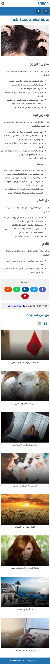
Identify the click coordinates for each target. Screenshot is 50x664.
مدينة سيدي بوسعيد (25, 609)
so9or (43, 3)
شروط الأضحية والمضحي (25, 403)
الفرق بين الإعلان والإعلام (25, 650)
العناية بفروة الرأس (14, 306)
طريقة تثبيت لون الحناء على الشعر (25, 568)
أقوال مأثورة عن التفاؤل (25, 527)
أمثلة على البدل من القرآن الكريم (25, 445)
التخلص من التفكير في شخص (25, 486)
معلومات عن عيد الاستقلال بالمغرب (25, 362)
